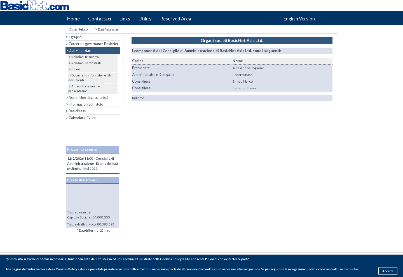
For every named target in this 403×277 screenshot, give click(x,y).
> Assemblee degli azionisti (86, 98)
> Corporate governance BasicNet (91, 44)
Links (125, 19)
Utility (145, 19)
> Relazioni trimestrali (84, 57)
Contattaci (99, 19)
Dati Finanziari (108, 29)
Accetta (387, 271)
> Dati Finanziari (78, 50)
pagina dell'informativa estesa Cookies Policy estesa (49, 269)
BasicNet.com (80, 29)
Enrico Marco (243, 81)
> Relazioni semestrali (84, 63)
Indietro (138, 98)
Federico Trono (244, 88)
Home (73, 19)
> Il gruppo (73, 37)
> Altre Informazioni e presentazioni (84, 88)
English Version (299, 19)
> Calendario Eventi (80, 118)
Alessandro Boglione (248, 68)
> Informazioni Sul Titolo (84, 104)
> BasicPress (75, 111)
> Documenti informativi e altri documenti (90, 77)
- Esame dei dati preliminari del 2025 (92, 163)
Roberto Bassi (243, 75)
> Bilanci (74, 69)
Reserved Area (175, 19)
